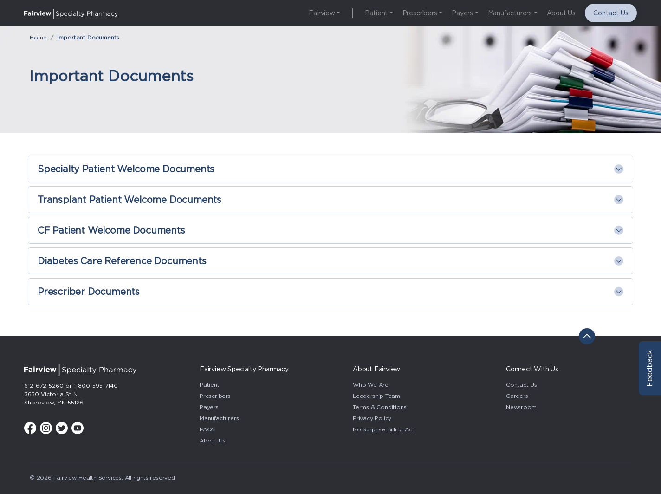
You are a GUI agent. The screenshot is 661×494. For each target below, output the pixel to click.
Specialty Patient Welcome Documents (126, 169)
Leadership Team (376, 395)
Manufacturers (219, 418)
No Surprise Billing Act (384, 429)
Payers (209, 406)
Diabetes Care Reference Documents (122, 260)
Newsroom (521, 406)
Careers (517, 395)
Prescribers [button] (419, 13)
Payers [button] (462, 13)
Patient (210, 384)
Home (38, 37)
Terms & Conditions (380, 406)
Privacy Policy (372, 418)
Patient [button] (376, 13)
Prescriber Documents (89, 291)
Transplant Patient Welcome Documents (129, 199)
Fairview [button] (322, 13)
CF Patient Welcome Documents (111, 230)
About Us (561, 13)
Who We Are (371, 384)
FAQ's (208, 429)
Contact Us (611, 13)
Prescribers (215, 395)
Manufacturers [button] (510, 13)
